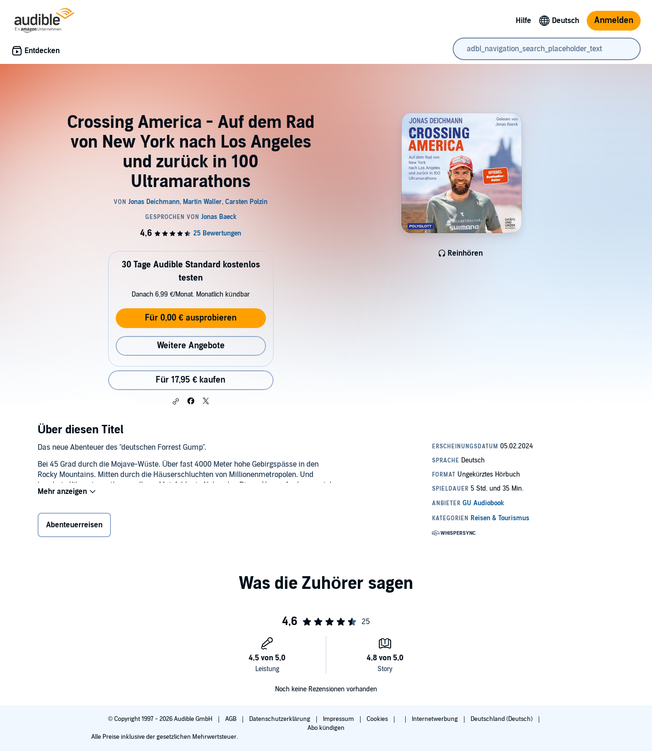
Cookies (378, 719)
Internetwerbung (435, 719)
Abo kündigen (326, 728)
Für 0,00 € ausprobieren (190, 318)
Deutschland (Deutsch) (502, 719)
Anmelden (613, 20)
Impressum (339, 719)
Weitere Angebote (191, 346)
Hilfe (523, 20)
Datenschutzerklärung (280, 719)
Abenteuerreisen (74, 527)
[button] (176, 401)
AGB (231, 719)
